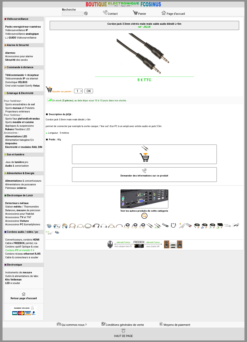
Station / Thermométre (22, 206)
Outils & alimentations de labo (21, 276)
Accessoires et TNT (18, 217)
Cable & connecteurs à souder (21, 257)
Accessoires (17, 220)
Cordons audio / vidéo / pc (21, 231)
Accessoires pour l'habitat (19, 213)
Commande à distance (19, 67)
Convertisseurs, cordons (22, 239)
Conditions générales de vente (123, 324)
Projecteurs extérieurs (17, 111)
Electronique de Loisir (19, 195)
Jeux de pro (16, 162)
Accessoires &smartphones (22, 224)
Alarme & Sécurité (17, 45)
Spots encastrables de (20, 104)
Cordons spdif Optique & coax (21, 246)
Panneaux (15, 187)
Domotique (16, 82)
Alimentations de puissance (20, 184)
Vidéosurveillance (16, 18)
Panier (139, 13)
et (23, 147)
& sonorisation (17, 165)
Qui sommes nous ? (72, 324)
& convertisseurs (23, 180)
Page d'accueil (173, 13)
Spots (19, 122)
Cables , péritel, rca (21, 243)
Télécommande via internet (21, 78)
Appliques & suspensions (19, 125)
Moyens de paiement (174, 324)
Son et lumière (14, 154)
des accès (16, 59)
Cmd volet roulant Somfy (22, 85)
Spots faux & (22, 118)
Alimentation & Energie (19, 173)
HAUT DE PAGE (123, 333)
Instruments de (18, 272)
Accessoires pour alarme (19, 56)
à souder (12, 283)
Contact (110, 13)
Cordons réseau (23, 253)
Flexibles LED (17, 129)
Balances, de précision (22, 210)
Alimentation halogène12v (19, 139)
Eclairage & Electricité (19, 93)
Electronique (13, 264)
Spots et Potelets (20, 108)
